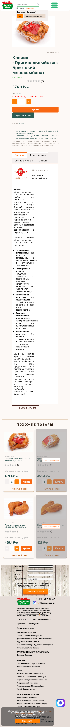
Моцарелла (35, 686)
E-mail (18, 575)
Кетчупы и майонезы (37, 663)
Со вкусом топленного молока (35, 680)
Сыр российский (23, 683)
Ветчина (20, 648)
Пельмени (20, 655)
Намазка (36, 648)
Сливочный (29, 674)
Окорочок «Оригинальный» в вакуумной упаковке (17, 459)
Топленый (20, 677)
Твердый (20, 680)
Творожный (38, 674)
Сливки (19, 707)
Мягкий (19, 689)
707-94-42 (45, 599)
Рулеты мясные (39, 639)
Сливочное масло (24, 697)
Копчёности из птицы (25, 645)
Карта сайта (21, 624)
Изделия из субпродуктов (43, 645)
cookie (37, 712)
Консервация (26, 666)
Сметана (35, 700)
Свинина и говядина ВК (33, 636)
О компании (21, 615)
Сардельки (21, 642)
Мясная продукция (26, 632)
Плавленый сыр (29, 703)
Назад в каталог (27, 408)
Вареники (28, 655)
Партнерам (32, 615)
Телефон (19, 570)
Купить (35, 109)
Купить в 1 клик (23, 115)
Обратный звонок (47, 603)
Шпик (25, 648)
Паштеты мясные (32, 642)
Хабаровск (30, 8)
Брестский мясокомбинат (39, 176)
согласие (26, 583)
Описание (19, 155)
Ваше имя (19, 566)
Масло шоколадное (24, 700)
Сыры (19, 670)
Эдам (42, 686)
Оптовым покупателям (25, 628)
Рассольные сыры (24, 686)
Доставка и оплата (24, 160)
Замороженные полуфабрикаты (33, 652)
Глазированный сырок (31, 707)
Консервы (36, 666)
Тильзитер (34, 683)
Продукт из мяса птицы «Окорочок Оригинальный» (16, 526)
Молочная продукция (28, 694)
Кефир (44, 703)
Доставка (32, 619)
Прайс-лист (45, 615)
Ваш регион (20, 579)
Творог (41, 700)
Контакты (22, 619)
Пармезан (20, 674)
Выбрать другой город (35, 16)
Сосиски (48, 639)
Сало (30, 648)
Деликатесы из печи (24, 639)
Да (20, 16)
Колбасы (20, 636)
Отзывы (43, 160)
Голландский (30, 677)
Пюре (19, 666)
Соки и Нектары (23, 663)
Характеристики (38, 155)
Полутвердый (40, 677)
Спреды (34, 697)
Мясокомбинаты (44, 619)
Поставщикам (33, 624)
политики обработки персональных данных (33, 586)
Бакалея (21, 660)
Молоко (39, 703)
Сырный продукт (29, 689)
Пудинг (19, 703)
